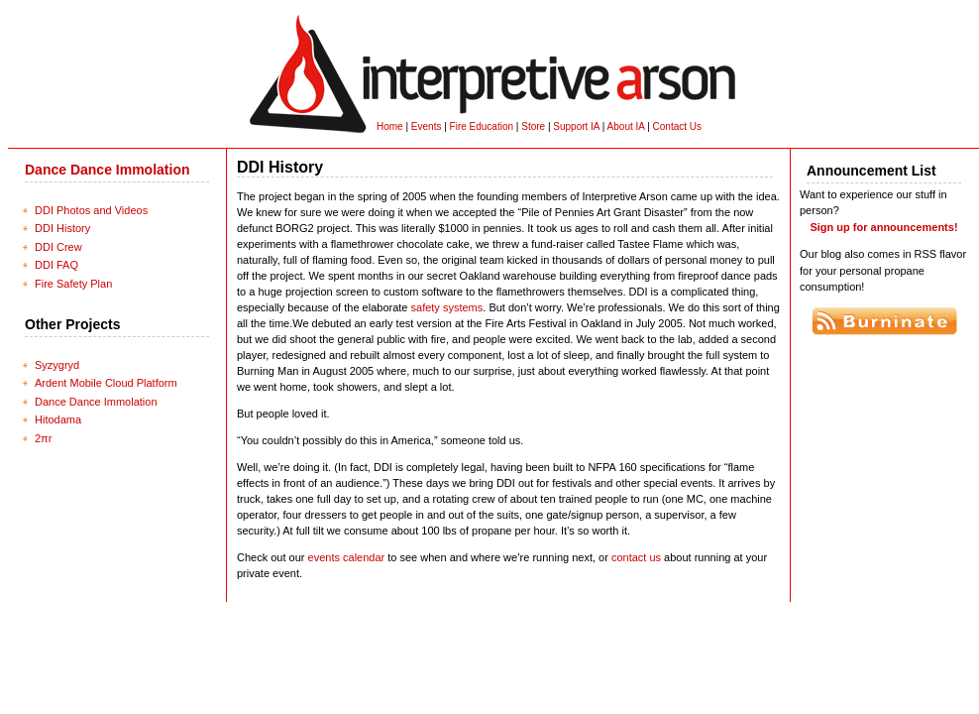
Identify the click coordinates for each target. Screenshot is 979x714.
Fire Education (481, 126)
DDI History (62, 228)
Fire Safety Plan (73, 284)
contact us (636, 557)
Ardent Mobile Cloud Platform (106, 383)
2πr (43, 438)
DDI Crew (58, 247)
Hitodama (58, 419)
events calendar (346, 557)
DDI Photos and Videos (91, 210)
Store (533, 126)
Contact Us (677, 126)
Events (426, 126)
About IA (626, 126)
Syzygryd (57, 365)
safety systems (447, 307)
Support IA (576, 126)
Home (390, 126)
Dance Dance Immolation (107, 170)
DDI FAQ (56, 265)
